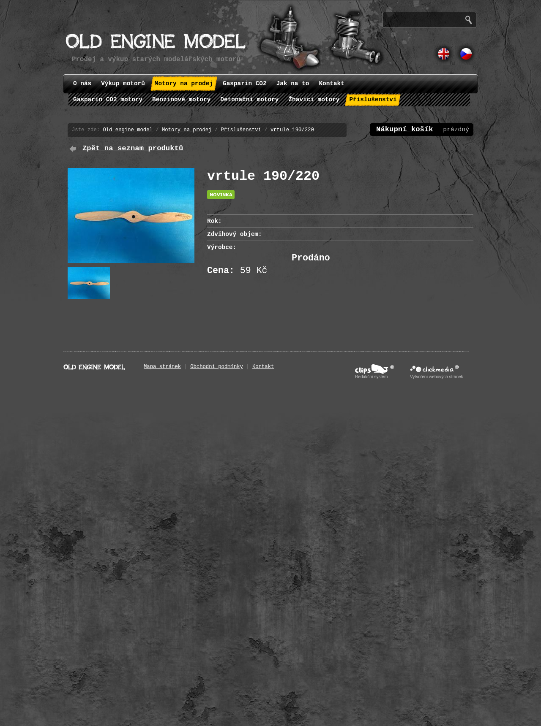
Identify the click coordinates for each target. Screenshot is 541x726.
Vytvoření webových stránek (436, 376)
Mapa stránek (162, 367)
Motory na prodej (186, 130)
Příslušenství (241, 130)
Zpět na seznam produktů (132, 148)
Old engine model (127, 130)
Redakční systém (371, 376)
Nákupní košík (404, 129)
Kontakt (263, 367)
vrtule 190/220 (292, 130)
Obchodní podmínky (216, 367)
